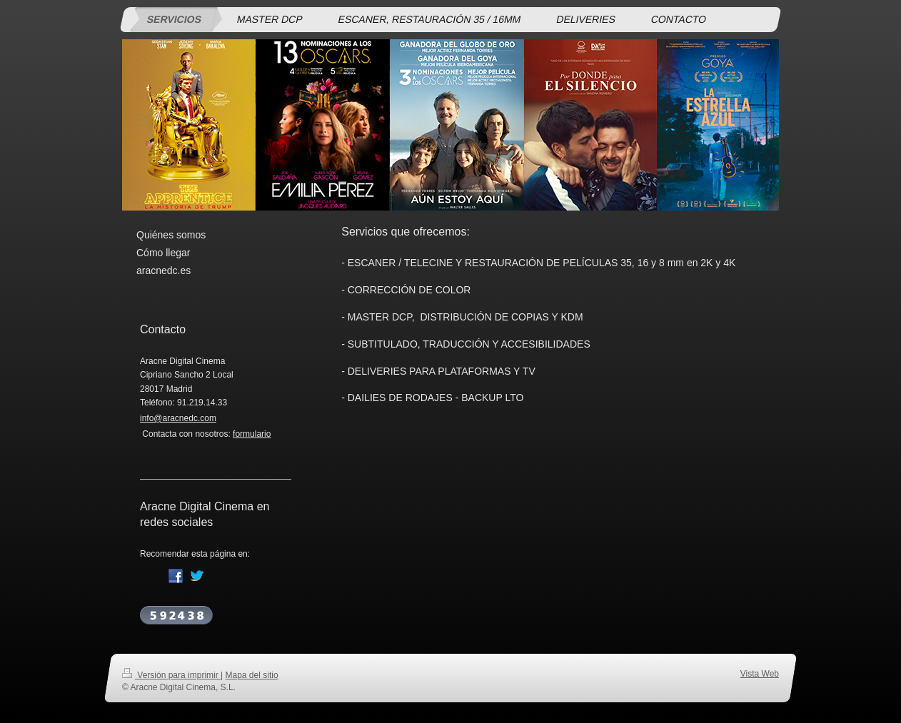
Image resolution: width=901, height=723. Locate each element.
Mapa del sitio (252, 675)
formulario (252, 434)
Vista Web (759, 674)
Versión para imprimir (171, 675)
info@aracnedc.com (178, 418)
